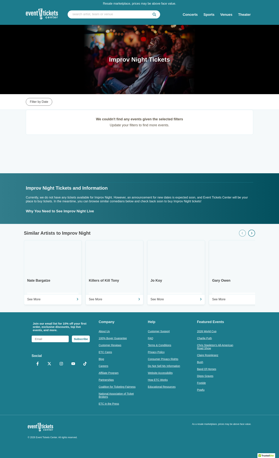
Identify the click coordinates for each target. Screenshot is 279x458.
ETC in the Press (109, 403)
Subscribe (81, 339)
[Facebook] (38, 364)
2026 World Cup (206, 331)
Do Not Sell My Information (164, 366)
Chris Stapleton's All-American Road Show (215, 347)
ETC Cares (105, 352)
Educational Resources (162, 386)
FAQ (150, 338)
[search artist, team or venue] (114, 14)
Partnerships (106, 379)
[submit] (154, 14)
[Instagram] (61, 364)
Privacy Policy (156, 352)
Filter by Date (39, 101)
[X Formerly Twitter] (49, 364)
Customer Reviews (110, 345)
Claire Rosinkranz (207, 355)
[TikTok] (85, 364)
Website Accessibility (160, 372)
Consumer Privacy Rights (163, 359)
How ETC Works (158, 379)
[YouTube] (73, 364)
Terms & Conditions (159, 345)
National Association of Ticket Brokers (116, 395)
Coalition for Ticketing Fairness (117, 386)
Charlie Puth (204, 338)
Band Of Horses (206, 369)
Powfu (200, 389)
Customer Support (159, 331)
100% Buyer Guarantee (113, 338)
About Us (104, 331)
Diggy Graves (205, 376)
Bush (200, 362)
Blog (101, 359)
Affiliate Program (108, 372)
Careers (103, 366)
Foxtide (201, 382)
